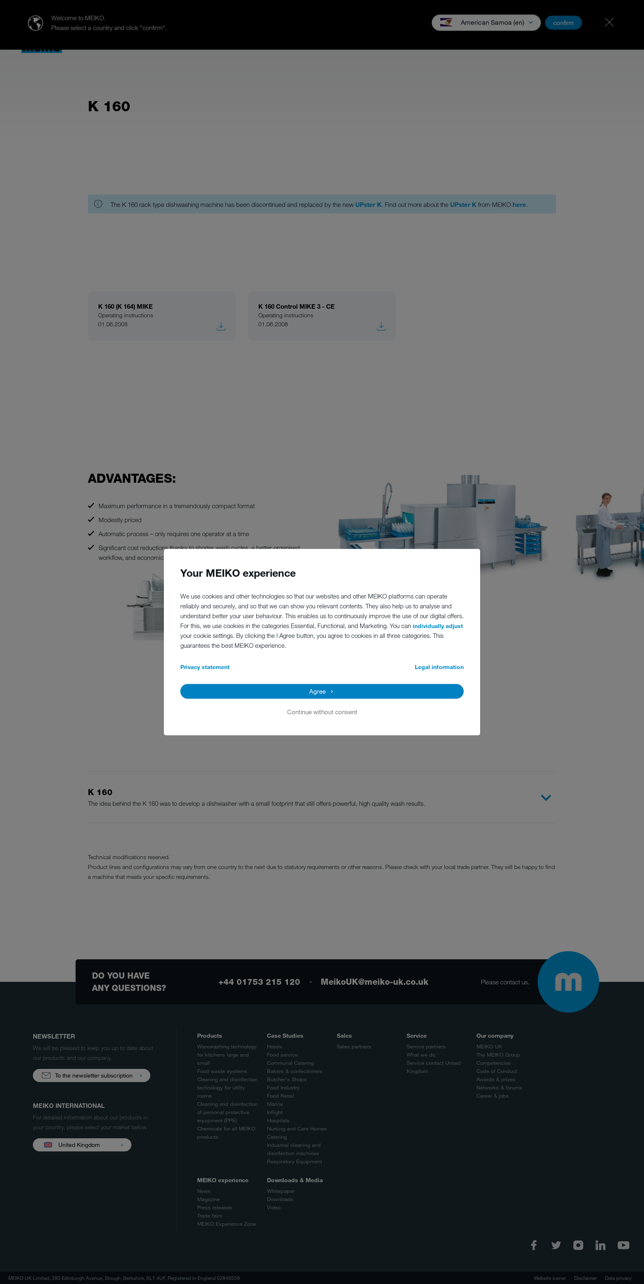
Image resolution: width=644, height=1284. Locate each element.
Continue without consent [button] (322, 711)
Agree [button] (317, 691)
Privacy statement (205, 666)
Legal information (439, 666)
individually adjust (438, 625)
